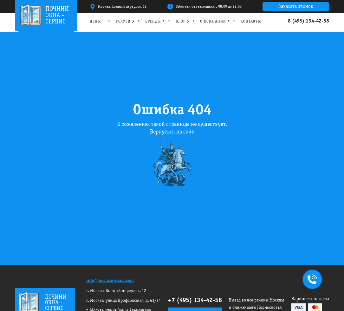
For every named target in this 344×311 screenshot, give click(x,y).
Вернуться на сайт (172, 132)
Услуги (123, 21)
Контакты (251, 21)
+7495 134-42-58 (311, 280)
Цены (95, 21)
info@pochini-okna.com (110, 281)
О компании (213, 21)
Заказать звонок (295, 6)
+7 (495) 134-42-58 (195, 300)
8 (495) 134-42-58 (308, 21)
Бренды (153, 21)
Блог (180, 21)
